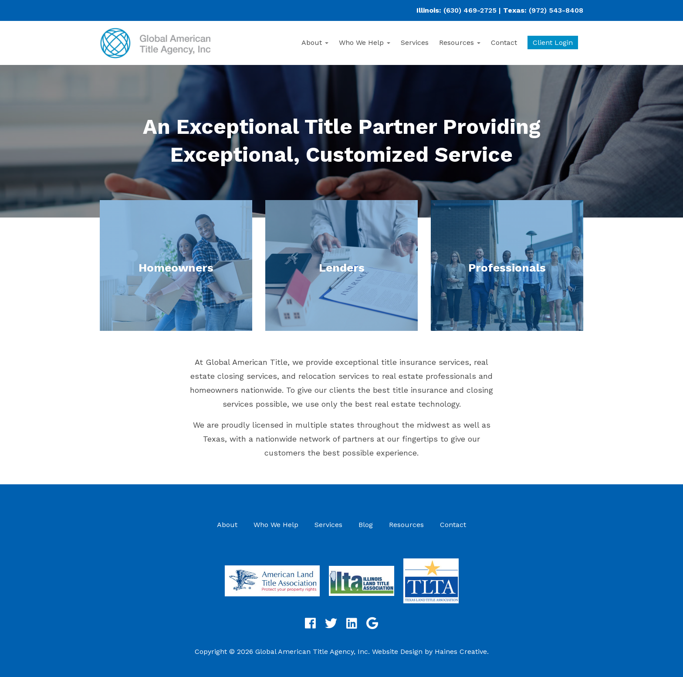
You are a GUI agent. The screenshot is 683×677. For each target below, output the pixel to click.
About (314, 42)
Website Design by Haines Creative (429, 651)
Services (415, 42)
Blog (365, 525)
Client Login (553, 42)
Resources (459, 42)
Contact (504, 42)
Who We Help (364, 42)
